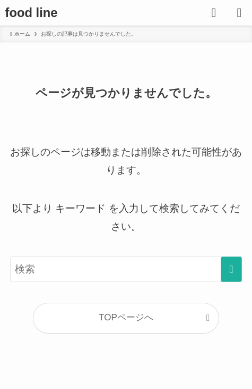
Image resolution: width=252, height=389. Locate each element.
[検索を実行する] (231, 269)
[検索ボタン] (214, 13)
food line (31, 12)
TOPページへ (126, 317)
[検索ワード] (126, 269)
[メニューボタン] (239, 13)
